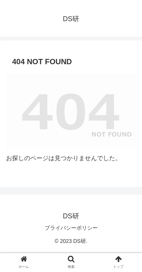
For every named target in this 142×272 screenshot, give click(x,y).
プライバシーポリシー (71, 228)
